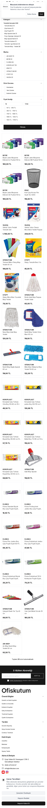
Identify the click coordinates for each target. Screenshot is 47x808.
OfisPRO (4, 741)
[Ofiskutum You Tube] (3, 772)
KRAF (27, 190)
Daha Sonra (31, 14)
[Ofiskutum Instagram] (7, 772)
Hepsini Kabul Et (23, 803)
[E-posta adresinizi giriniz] (23, 675)
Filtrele (22, 127)
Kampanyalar (6, 748)
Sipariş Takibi (6, 751)
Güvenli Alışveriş (7, 726)
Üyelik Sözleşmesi (7, 717)
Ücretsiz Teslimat (7, 732)
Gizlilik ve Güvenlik (7, 704)
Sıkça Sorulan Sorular (8, 729)
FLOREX (6, 504)
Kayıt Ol (37, 676)
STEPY (27, 260)
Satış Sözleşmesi (7, 710)
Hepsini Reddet (23, 798)
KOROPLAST (7, 399)
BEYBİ (5, 155)
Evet (41, 14)
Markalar (4, 744)
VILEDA (5, 225)
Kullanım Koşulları (7, 707)
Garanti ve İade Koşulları (9, 700)
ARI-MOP (6, 644)
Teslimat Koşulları (7, 714)
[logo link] (23, 690)
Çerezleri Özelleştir (23, 793)
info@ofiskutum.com (12, 768)
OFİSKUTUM (7, 260)
